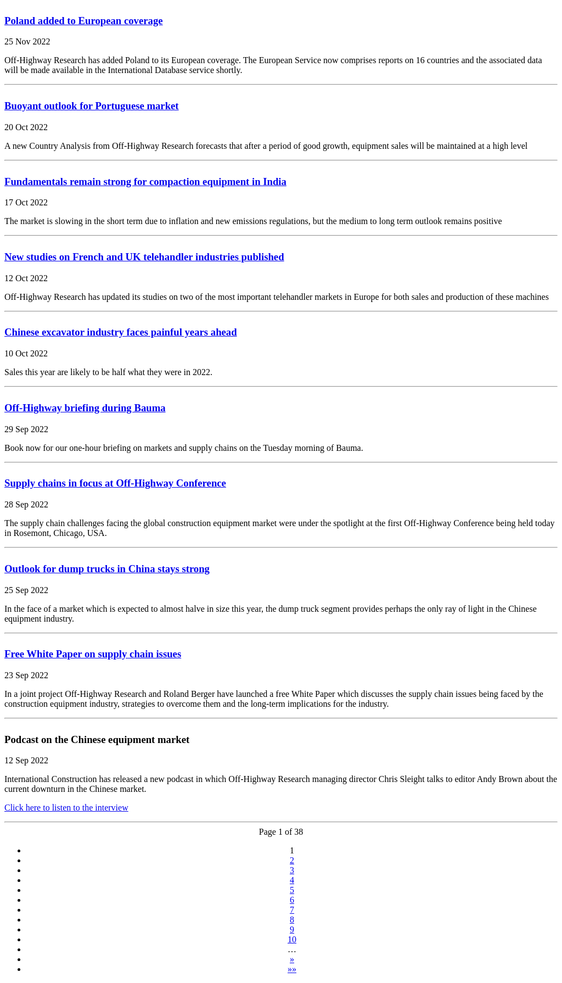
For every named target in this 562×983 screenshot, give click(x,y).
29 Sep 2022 (26, 429)
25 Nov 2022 (27, 41)
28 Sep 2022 (26, 504)
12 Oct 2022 (26, 278)
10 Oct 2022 (26, 353)
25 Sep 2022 (26, 590)
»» (292, 969)
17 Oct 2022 (26, 202)
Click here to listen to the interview (66, 807)
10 (292, 939)
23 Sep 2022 (26, 675)
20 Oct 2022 (26, 127)
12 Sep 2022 (26, 760)
